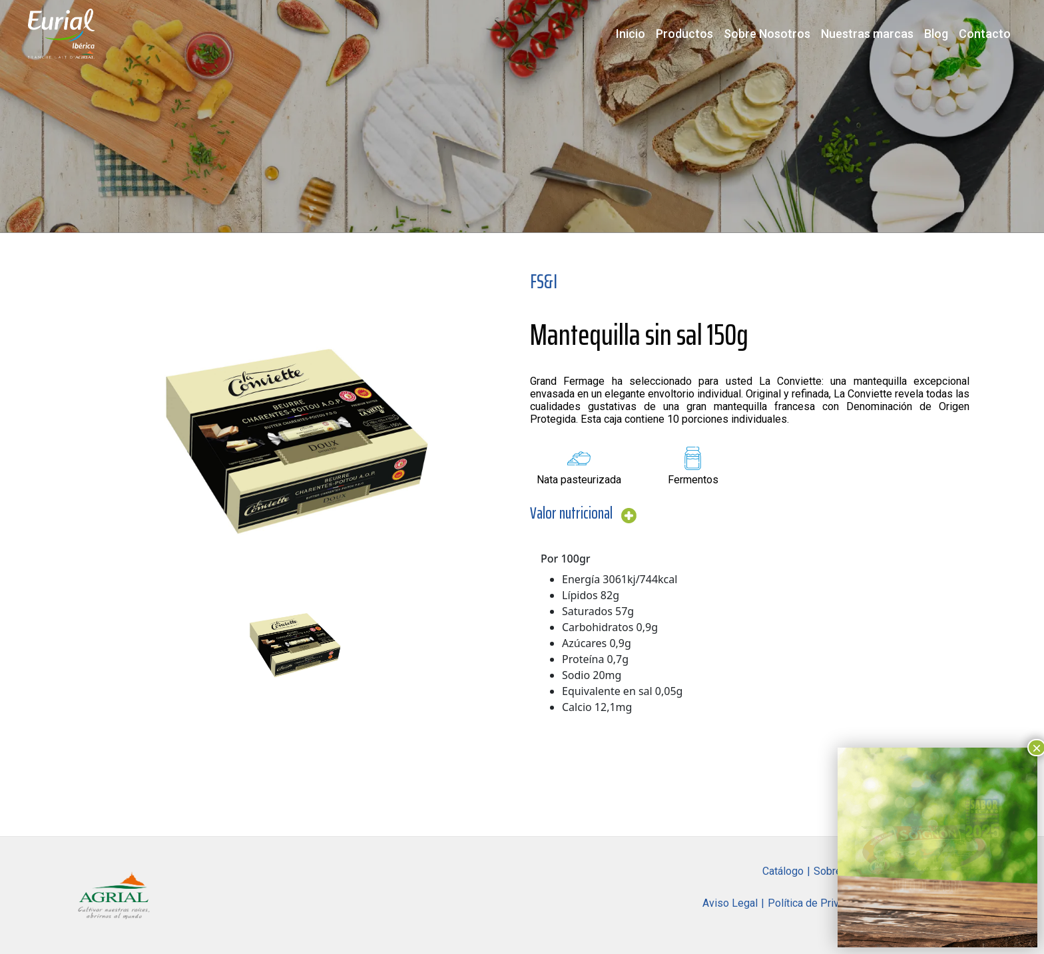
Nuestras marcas (867, 34)
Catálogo (783, 871)
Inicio (630, 34)
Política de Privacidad (819, 903)
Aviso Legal (730, 903)
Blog (936, 34)
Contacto (985, 34)
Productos (684, 34)
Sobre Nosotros (767, 34)
